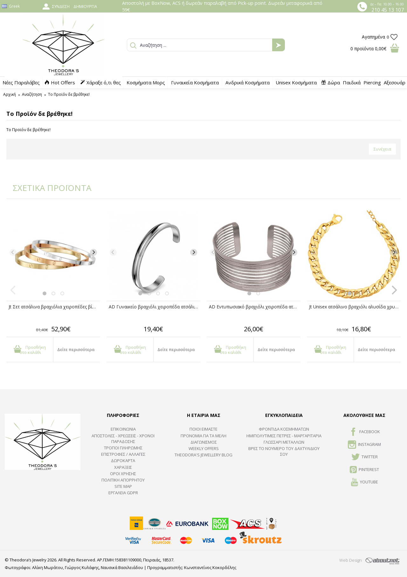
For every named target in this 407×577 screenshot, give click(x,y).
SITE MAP (123, 486)
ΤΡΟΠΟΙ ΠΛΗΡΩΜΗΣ (123, 448)
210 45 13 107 (387, 9)
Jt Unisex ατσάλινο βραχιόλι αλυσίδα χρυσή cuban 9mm (355, 307)
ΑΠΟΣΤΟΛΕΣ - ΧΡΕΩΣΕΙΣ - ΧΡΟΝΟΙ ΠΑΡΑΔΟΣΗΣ (123, 438)
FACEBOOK (364, 432)
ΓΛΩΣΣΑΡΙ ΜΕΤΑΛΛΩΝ (284, 442)
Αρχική (9, 94)
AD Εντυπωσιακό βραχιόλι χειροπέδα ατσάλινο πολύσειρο (254, 307)
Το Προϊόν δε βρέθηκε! (69, 94)
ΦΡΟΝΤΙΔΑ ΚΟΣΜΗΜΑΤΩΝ (284, 429)
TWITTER (364, 457)
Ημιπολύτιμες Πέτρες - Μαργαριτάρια (283, 436)
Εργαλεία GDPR (123, 493)
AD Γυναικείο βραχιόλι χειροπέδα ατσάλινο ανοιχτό (154, 307)
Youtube (364, 482)
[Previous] (13, 252)
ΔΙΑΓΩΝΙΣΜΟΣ (203, 442)
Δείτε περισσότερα (75, 349)
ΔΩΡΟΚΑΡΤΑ (123, 460)
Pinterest (364, 470)
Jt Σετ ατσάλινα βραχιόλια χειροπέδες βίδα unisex (54, 307)
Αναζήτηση (32, 94)
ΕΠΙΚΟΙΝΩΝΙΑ (123, 429)
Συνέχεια (382, 149)
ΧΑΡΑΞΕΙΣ (123, 467)
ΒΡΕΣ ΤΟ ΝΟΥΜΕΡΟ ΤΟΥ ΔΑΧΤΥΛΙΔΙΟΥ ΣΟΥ (284, 451)
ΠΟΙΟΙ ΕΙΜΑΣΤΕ (203, 429)
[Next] (93, 252)
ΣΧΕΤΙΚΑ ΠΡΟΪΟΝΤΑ (48, 188)
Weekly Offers (204, 448)
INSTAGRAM (364, 445)
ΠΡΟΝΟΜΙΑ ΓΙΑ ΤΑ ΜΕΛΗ (203, 436)
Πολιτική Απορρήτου (123, 480)
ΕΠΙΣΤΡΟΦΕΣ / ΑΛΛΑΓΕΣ (123, 454)
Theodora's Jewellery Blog (203, 455)
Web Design (350, 560)
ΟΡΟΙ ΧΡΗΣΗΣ (123, 473)
